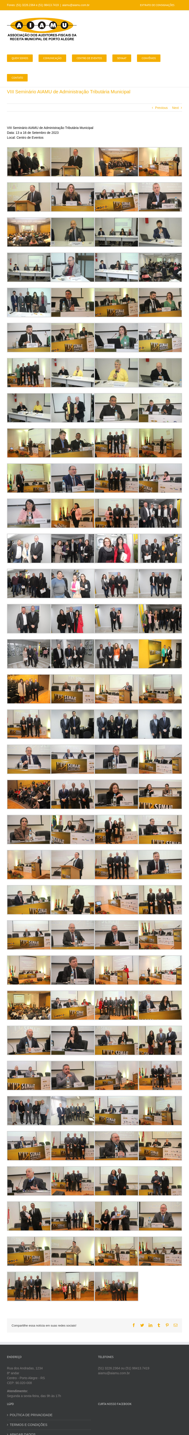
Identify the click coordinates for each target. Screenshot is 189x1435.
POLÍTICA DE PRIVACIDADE (31, 1415)
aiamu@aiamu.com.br (76, 5)
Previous (161, 108)
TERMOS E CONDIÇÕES (28, 1425)
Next (175, 108)
